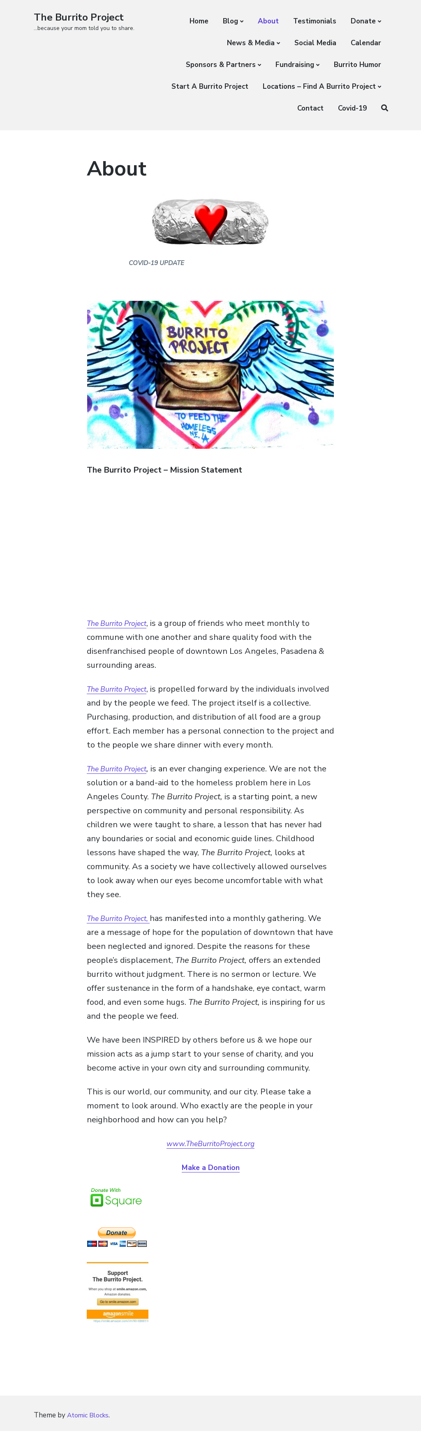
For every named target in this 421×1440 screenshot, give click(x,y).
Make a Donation (210, 1169)
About (268, 21)
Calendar (366, 43)
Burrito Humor (357, 64)
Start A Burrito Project (209, 86)
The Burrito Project (83, 17)
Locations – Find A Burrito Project (319, 86)
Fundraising (294, 64)
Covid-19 (352, 108)
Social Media (315, 43)
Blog (230, 21)
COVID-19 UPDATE (156, 262)
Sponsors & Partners (221, 64)
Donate (363, 21)
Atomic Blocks (90, 1424)
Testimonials (314, 21)
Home (199, 21)
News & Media (251, 43)
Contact (310, 108)
